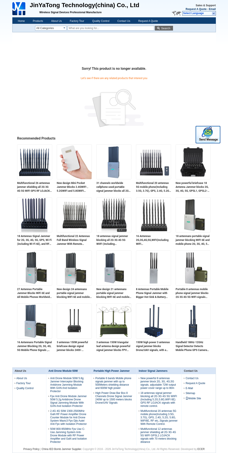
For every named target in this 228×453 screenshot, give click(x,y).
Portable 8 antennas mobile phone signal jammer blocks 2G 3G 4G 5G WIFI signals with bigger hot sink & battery (193, 293)
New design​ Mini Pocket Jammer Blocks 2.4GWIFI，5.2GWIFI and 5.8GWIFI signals (73, 187)
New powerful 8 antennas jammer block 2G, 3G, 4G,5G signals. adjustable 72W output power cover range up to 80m (158, 383)
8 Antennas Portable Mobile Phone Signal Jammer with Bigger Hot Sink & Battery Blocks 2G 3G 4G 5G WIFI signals (152, 293)
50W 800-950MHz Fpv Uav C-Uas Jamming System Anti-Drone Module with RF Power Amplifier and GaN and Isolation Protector (68, 435)
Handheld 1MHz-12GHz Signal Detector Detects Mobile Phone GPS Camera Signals (191, 346)
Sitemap (190, 393)
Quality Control (100, 21)
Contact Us (123, 21)
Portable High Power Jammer (112, 370)
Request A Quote (196, 9)
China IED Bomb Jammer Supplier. (62, 449)
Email (212, 9)
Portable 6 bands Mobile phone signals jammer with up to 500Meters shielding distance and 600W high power (113, 383)
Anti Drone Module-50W (63, 370)
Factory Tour (77, 21)
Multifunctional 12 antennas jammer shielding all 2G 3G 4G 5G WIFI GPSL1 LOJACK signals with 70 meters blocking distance (158, 435)
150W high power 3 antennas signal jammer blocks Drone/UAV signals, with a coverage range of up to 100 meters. (153, 346)
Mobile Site (193, 398)
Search (165, 28)
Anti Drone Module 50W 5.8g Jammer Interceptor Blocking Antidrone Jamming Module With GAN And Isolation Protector (67, 385)
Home (21, 21)
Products (38, 21)
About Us (56, 21)
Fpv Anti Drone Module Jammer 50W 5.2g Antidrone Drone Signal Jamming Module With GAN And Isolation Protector (68, 401)
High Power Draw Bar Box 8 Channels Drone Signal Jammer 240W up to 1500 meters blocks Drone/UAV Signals (113, 397)
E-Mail (189, 388)
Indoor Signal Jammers (153, 370)
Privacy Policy (31, 449)
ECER (201, 449)
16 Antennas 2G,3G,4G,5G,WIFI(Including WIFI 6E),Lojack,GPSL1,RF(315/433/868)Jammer (153, 240)
